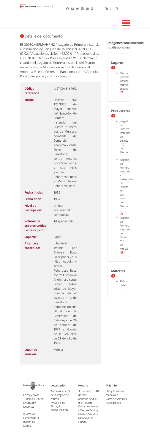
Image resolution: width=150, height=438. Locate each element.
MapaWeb (112, 395)
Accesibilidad (113, 403)
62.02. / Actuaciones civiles (39, 54)
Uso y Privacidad (115, 391)
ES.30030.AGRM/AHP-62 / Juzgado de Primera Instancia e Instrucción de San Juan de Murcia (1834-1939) (59, 46)
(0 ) (108, 9)
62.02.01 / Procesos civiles (80, 54)
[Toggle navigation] (131, 23)
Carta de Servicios (116, 399)
